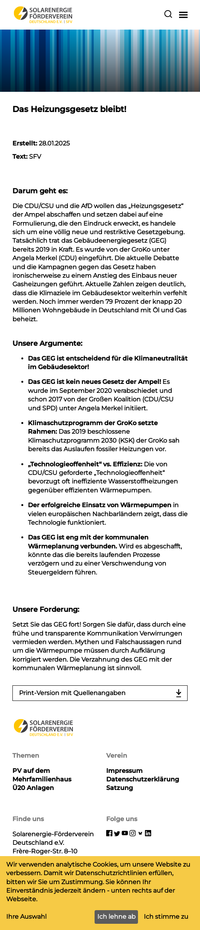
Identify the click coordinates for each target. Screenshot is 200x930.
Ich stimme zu (166, 916)
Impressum (124, 770)
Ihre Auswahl (26, 916)
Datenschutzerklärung (142, 779)
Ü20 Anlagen (33, 788)
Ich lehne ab (116, 916)
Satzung (119, 788)
